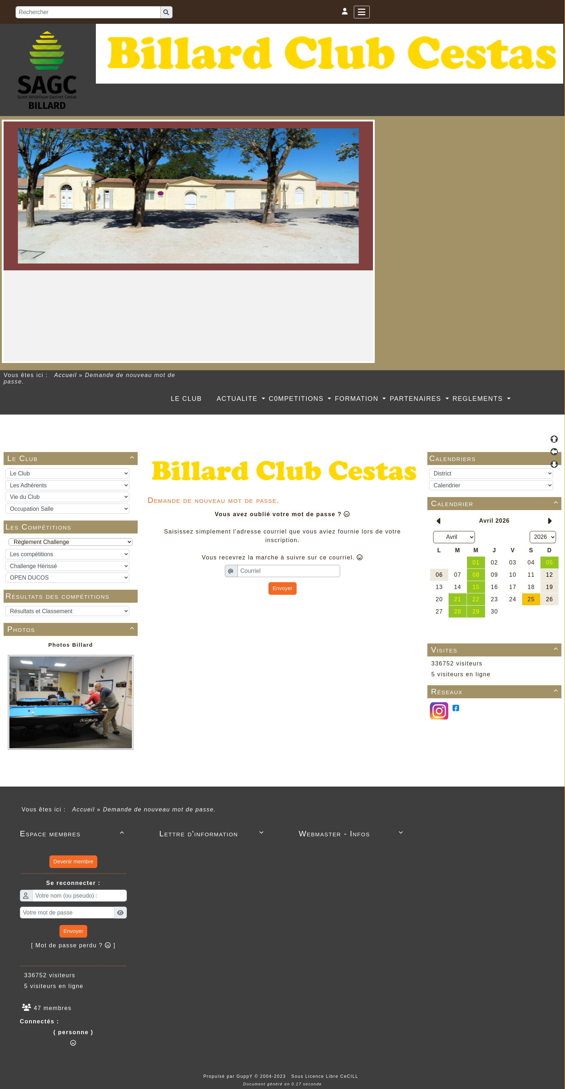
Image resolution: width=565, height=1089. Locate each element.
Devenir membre (73, 861)
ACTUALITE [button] (238, 398)
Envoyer (282, 588)
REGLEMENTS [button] (479, 398)
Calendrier (496, 503)
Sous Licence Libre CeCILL (325, 1076)
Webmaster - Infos (352, 833)
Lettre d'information (212, 833)
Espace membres (73, 833)
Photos (72, 629)
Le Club (72, 458)
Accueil (65, 375)
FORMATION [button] (358, 398)
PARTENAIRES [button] (417, 398)
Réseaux (496, 691)
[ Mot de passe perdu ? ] (73, 945)
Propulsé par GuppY (228, 1076)
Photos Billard (70, 645)
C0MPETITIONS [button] (297, 398)
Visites (496, 649)
